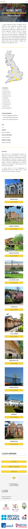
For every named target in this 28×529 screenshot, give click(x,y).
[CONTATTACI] (14, 471)
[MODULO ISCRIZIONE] (14, 466)
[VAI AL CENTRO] (14, 202)
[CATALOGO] (14, 461)
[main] (14, 12)
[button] (1, 1)
